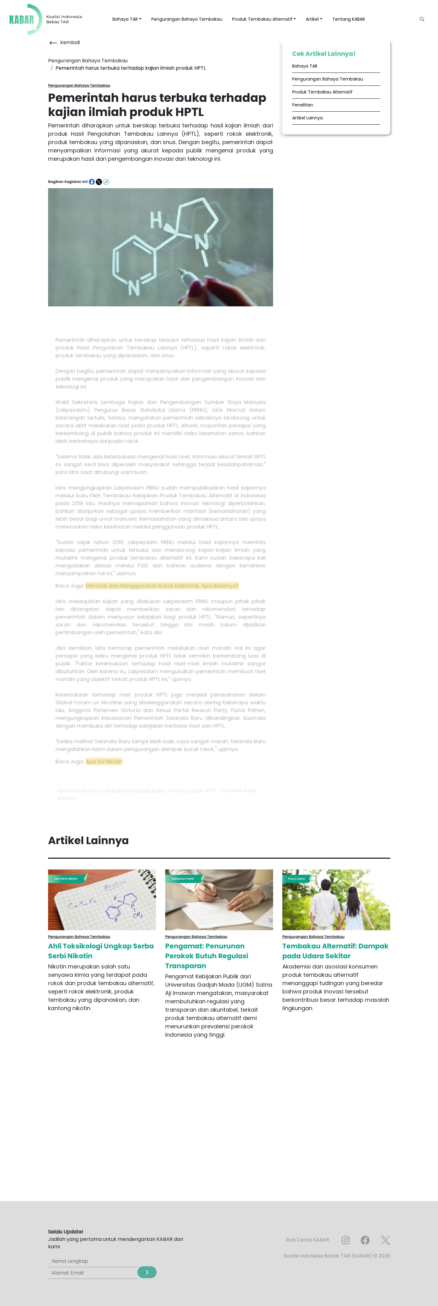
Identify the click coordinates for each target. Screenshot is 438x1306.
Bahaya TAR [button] (125, 19)
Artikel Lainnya (307, 118)
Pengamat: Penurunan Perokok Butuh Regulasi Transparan (206, 956)
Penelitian (302, 105)
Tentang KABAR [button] (348, 19)
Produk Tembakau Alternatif (322, 92)
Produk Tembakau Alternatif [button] (262, 19)
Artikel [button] (312, 19)
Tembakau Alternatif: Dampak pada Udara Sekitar (335, 951)
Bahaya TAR (304, 66)
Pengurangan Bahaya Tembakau (186, 19)
